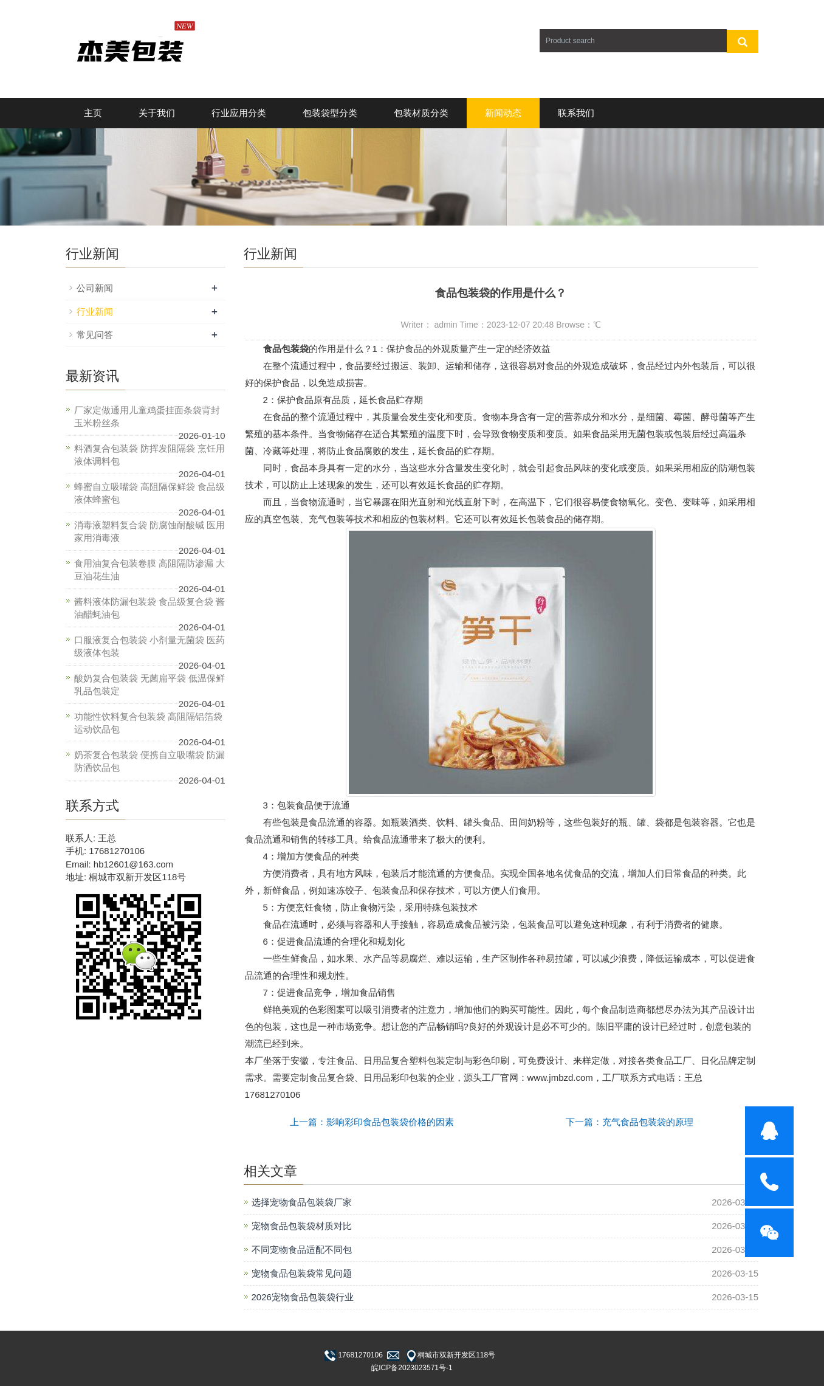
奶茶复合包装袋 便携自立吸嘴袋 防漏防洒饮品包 (149, 761)
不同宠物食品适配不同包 (302, 1249)
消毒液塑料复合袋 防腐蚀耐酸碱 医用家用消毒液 (149, 531)
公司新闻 (95, 288)
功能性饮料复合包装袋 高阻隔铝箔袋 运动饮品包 (148, 722)
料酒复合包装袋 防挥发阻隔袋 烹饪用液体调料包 (149, 454)
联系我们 (576, 113)
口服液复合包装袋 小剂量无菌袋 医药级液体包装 (149, 646)
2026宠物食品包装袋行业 (303, 1297)
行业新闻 (95, 311)
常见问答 (95, 334)
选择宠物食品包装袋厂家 (302, 1202)
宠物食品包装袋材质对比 (302, 1226)
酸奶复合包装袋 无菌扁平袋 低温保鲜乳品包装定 (149, 684)
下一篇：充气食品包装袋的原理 (629, 1122)
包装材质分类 (421, 113)
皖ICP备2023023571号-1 (411, 1368)
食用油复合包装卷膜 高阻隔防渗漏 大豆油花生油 (149, 569)
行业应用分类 (238, 113)
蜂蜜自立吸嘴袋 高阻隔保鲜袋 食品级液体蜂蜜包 (149, 493)
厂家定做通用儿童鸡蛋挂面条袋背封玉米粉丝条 (147, 416)
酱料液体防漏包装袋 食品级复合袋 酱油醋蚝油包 (149, 607)
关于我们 (157, 113)
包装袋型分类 (330, 113)
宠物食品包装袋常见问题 (302, 1273)
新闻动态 (503, 113)
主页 (93, 113)
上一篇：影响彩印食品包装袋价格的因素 (372, 1122)
